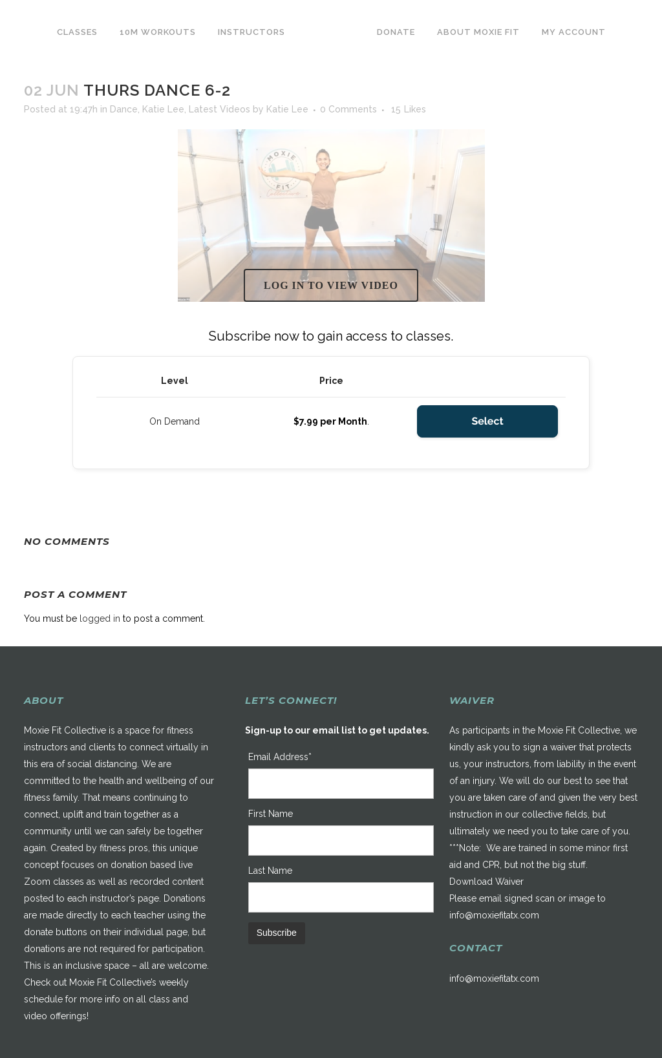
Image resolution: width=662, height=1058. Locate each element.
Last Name (270, 870)
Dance (124, 109)
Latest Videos (219, 109)
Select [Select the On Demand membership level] (487, 421)
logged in (100, 618)
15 (408, 109)
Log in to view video (331, 285)
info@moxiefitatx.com (494, 915)
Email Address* (280, 757)
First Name (270, 814)
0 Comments (348, 109)
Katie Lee (163, 109)
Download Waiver (486, 881)
